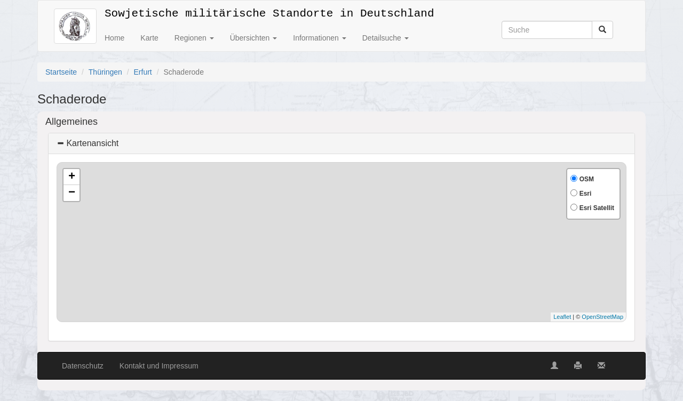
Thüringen (105, 72)
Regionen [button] (194, 38)
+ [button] (71, 177)
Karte (149, 38)
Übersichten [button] (253, 38)
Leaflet (562, 317)
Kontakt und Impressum (159, 366)
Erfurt (143, 72)
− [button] (71, 193)
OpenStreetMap (602, 317)
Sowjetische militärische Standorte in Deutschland (269, 11)
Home (114, 38)
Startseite (61, 72)
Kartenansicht (87, 143)
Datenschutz (83, 366)
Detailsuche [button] (385, 38)
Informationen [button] (319, 38)
